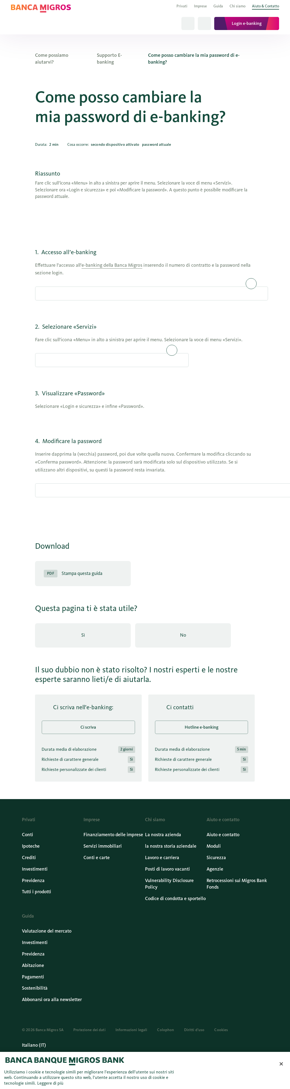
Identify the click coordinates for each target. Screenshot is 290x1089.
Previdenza (33, 880)
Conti (27, 835)
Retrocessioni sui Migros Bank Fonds (237, 884)
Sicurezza (216, 857)
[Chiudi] (281, 1064)
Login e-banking (247, 23)
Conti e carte (96, 857)
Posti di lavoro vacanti (167, 869)
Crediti (29, 857)
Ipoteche (31, 846)
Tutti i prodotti (36, 892)
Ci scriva (88, 726)
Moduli (214, 846)
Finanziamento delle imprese (113, 835)
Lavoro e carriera (162, 857)
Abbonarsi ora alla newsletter (52, 999)
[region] (145, 1070)
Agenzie (215, 869)
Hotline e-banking (201, 726)
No (183, 635)
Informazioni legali (131, 1030)
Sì (83, 635)
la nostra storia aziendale (170, 846)
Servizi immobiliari (102, 846)
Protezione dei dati (89, 1030)
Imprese (200, 6)
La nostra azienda (163, 835)
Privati (181, 6)
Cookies (221, 1030)
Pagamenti (33, 977)
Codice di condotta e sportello (175, 898)
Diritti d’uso (194, 1030)
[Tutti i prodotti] (204, 23)
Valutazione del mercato (46, 931)
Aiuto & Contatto (265, 6)
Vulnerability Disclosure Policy (169, 884)
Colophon (165, 1030)
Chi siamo (237, 6)
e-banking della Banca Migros (112, 265)
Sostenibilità (35, 988)
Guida (218, 6)
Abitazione (33, 965)
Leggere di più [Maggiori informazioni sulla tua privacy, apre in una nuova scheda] (50, 1083)
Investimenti (35, 869)
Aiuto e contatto (223, 835)
